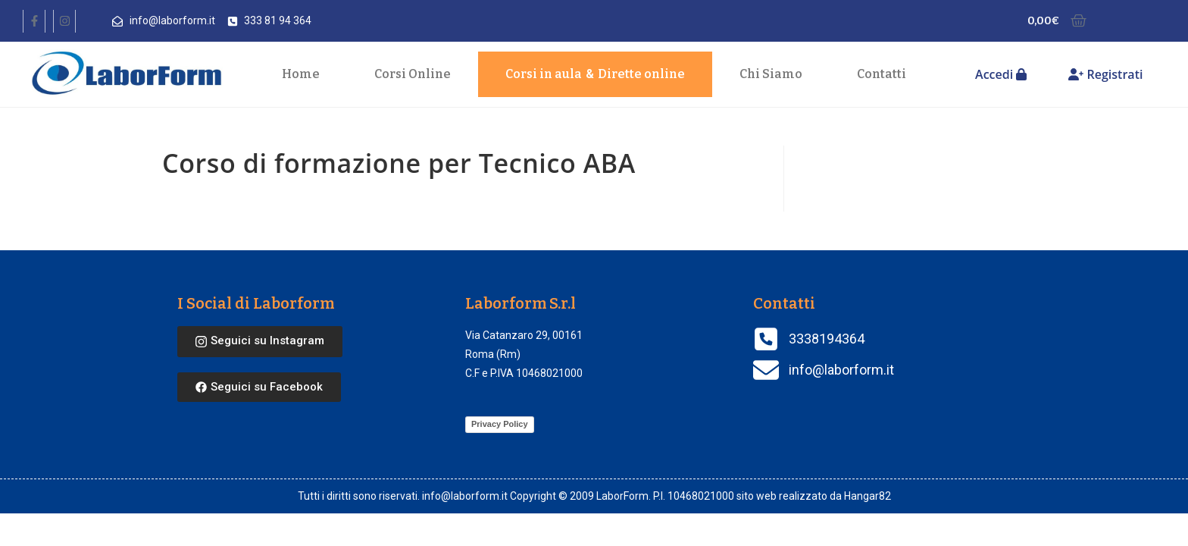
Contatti (881, 74)
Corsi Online (412, 74)
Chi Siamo (770, 74)
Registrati (1105, 74)
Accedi (1001, 74)
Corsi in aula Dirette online (595, 74)
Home (301, 74)
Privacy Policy (499, 423)
